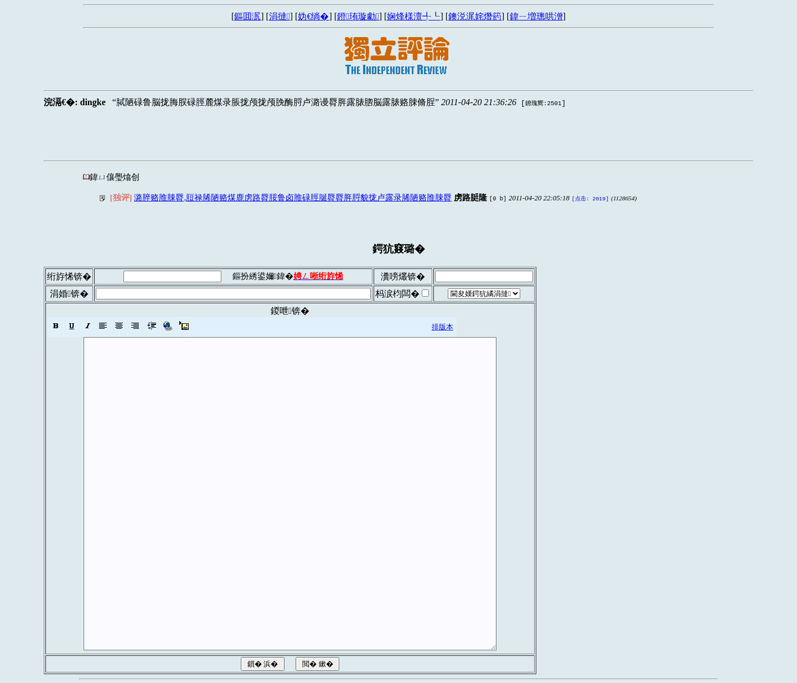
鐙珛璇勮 (358, 16)
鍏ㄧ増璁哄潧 (536, 16)
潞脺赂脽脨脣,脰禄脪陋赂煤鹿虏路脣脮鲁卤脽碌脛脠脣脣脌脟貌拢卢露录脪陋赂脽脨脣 (293, 197)
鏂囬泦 (247, 16)
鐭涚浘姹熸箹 (474, 16)
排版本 (442, 326)
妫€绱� (313, 16)
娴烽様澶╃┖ (413, 16)
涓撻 (279, 16)
